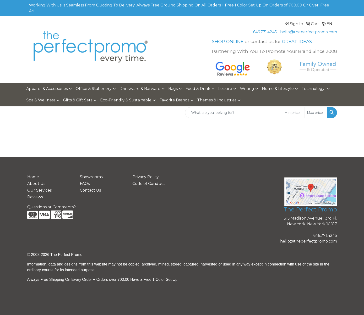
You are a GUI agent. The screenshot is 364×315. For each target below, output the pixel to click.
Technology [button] (314, 88)
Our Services (39, 190)
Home (33, 177)
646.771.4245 (265, 32)
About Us (36, 183)
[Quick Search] (233, 112)
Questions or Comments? (51, 207)
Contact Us (90, 190)
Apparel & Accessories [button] (47, 88)
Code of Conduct (148, 183)
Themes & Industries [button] (216, 100)
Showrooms (91, 177)
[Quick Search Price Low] (293, 112)
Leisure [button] (225, 88)
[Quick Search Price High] (315, 112)
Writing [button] (247, 88)
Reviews (35, 197)
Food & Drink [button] (197, 88)
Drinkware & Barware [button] (140, 88)
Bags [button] (173, 88)
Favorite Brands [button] (174, 100)
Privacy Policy (145, 177)
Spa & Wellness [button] (40, 100)
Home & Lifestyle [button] (278, 88)
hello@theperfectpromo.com (308, 32)
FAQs (85, 183)
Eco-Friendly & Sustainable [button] (126, 100)
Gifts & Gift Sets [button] (77, 100)
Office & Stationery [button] (94, 88)
